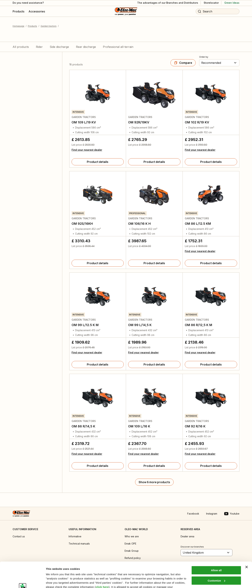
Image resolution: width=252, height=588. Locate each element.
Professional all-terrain (118, 47)
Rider (39, 47)
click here (102, 563)
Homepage (18, 26)
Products (32, 26)
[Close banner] (246, 543)
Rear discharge (86, 47)
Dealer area (187, 536)
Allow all (216, 546)
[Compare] (183, 62)
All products (21, 47)
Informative (75, 536)
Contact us (19, 536)
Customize (216, 556)
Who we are (132, 536)
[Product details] (98, 161)
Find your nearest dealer (87, 149)
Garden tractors (49, 26)
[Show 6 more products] (154, 482)
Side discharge (59, 47)
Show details (54, 581)
